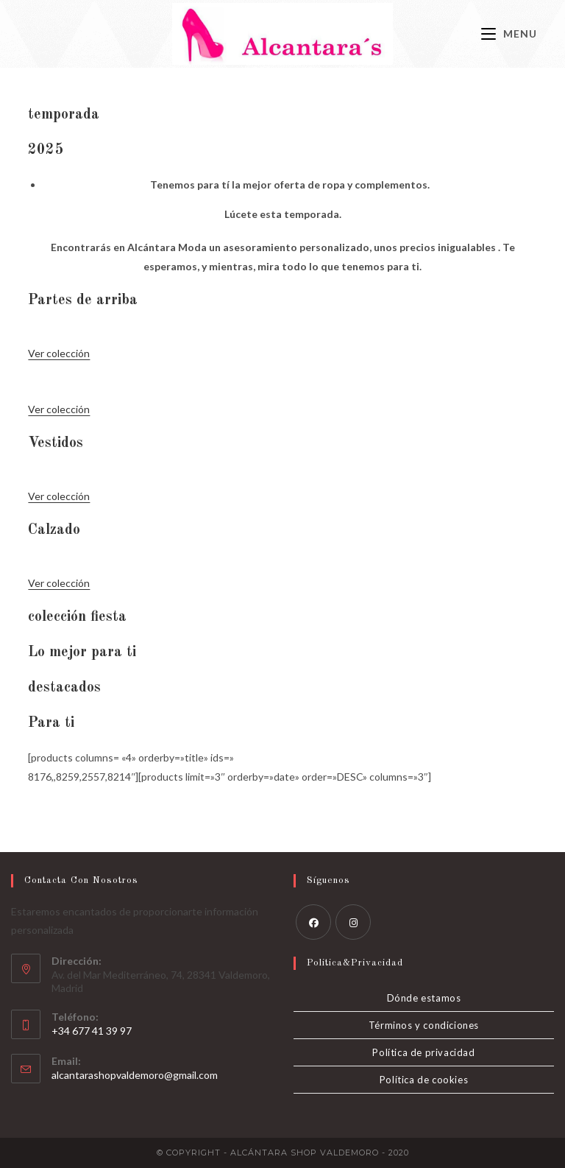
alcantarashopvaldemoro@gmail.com (134, 1075)
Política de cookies (424, 1080)
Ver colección (59, 353)
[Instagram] (353, 922)
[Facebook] (313, 922)
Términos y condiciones (424, 1025)
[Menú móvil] (509, 33)
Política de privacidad (423, 1052)
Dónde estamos (424, 998)
